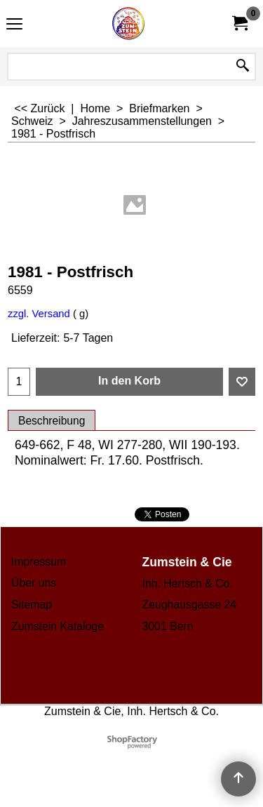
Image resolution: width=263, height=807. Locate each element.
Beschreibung (51, 421)
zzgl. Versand (39, 313)
